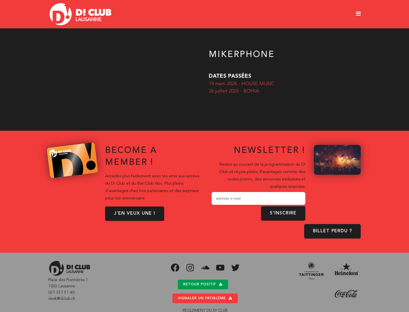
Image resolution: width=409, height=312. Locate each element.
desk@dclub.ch (61, 299)
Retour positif (203, 284)
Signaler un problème (205, 298)
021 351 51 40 (61, 292)
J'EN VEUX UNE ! (134, 213)
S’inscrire (283, 213)
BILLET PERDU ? (332, 231)
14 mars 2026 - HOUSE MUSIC (242, 83)
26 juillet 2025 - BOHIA (234, 91)
